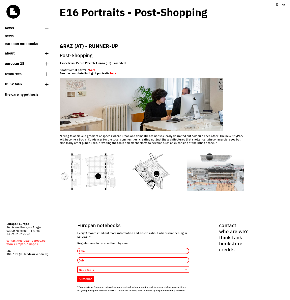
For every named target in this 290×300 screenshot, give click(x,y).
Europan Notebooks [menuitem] (21, 43)
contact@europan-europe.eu (26, 240)
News (26, 27)
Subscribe (85, 279)
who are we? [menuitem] (233, 231)
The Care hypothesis (21, 94)
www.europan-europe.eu (23, 244)
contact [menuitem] (227, 225)
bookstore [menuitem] (230, 243)
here (113, 73)
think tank (26, 83)
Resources (26, 73)
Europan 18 (26, 63)
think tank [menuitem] (230, 237)
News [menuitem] (9, 35)
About (26, 53)
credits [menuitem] (227, 249)
